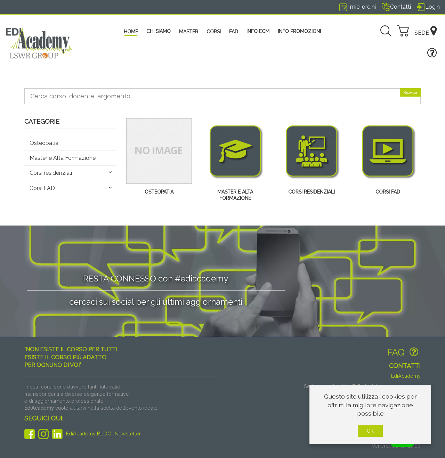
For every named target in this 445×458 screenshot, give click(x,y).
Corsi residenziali (311, 192)
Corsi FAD (387, 192)
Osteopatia (159, 192)
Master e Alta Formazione (235, 195)
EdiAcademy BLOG (88, 433)
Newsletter (128, 433)
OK (370, 431)
